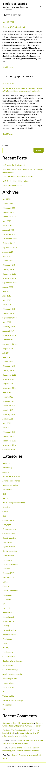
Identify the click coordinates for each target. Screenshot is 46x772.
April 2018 (6, 304)
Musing (5, 625)
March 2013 (7, 397)
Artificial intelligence (11, 481)
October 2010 (8, 449)
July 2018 (6, 291)
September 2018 (9, 282)
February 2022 (8, 208)
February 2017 (8, 326)
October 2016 (8, 339)
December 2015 (9, 375)
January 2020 (8, 230)
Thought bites (8, 683)
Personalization (9, 634)
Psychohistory (8, 652)
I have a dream (11, 15)
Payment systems (9, 630)
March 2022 (7, 203)
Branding (6, 507)
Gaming (5, 586)
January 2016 (8, 370)
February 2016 (8, 366)
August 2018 (7, 287)
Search (5, 145)
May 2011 (6, 423)
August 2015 (7, 383)
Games (5, 582)
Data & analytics (9, 538)
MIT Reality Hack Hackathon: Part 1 (17, 176)
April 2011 (6, 427)
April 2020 (6, 225)
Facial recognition (10, 564)
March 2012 (7, 410)
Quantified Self (8, 656)
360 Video (6, 463)
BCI (4, 494)
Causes (5, 511)
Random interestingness (12, 661)
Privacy (5, 647)
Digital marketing (9, 551)
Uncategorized (8, 687)
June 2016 (6, 357)
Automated (7, 489)
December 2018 (9, 274)
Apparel (5, 472)
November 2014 (9, 388)
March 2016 (7, 361)
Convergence (8, 520)
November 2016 (9, 335)
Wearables (7, 705)
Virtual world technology (12, 700)
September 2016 (9, 344)
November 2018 (9, 278)
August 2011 (7, 419)
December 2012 (9, 405)
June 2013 (6, 392)
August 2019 (7, 252)
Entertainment (8, 555)
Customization (8, 533)
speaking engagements (12, 674)
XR (3, 709)
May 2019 (6, 256)
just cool (6, 608)
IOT (4, 604)
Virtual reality (8, 696)
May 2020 (6, 221)
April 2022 (6, 199)
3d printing (7, 467)
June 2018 (6, 296)
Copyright (6, 524)
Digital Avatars (8, 546)
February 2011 (8, 432)
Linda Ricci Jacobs (15, 3)
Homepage (7, 595)
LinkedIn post (8, 617)
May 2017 (6, 322)
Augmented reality (10, 485)
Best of (5, 498)
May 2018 (6, 300)
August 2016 (7, 348)
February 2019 (8, 265)
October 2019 (8, 243)
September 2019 (9, 247)
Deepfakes (7, 542)
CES (4, 516)
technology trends (10, 678)
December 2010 (9, 441)
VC (3, 691)
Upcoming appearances (17, 76)
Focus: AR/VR (8, 573)
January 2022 (8, 212)
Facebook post (8, 560)
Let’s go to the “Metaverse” (13, 165)
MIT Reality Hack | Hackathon (15, 181)
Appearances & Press (11, 476)
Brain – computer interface (13, 502)
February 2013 (8, 401)
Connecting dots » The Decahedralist (17, 723)
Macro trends (8, 621)
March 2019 (7, 260)
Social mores (7, 665)
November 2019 (9, 238)
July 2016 (6, 353)
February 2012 (8, 414)
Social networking (10, 669)
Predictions (7, 639)
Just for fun (7, 612)
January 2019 (8, 269)
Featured (6, 568)
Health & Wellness (10, 590)
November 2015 (9, 379)
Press (4, 643)
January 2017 (8, 331)
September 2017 (9, 318)
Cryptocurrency (9, 529)
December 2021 (9, 216)
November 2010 (9, 445)
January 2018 (8, 313)
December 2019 (9, 234)
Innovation (6, 599)
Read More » (7, 67)
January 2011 (8, 436)
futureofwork (8, 577)
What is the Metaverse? (12, 185)
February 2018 (8, 309)
